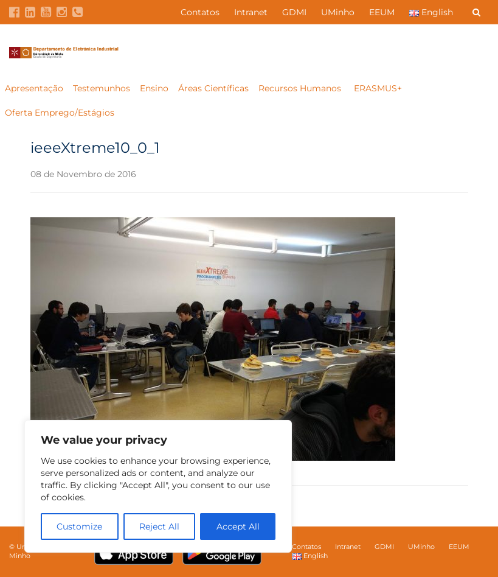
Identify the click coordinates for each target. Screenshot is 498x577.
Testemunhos (101, 88)
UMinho (337, 12)
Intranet (251, 12)
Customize (79, 526)
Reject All (159, 526)
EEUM (382, 12)
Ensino (154, 88)
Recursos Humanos (301, 88)
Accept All (238, 526)
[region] (158, 486)
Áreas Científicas (213, 88)
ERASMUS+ (378, 88)
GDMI (294, 12)
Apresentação (34, 88)
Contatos (200, 12)
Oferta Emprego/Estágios (61, 112)
